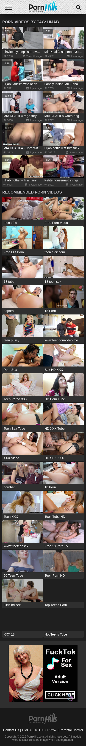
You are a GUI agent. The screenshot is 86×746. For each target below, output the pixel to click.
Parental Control (71, 730)
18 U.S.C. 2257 (46, 730)
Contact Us (11, 730)
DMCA (26, 730)
